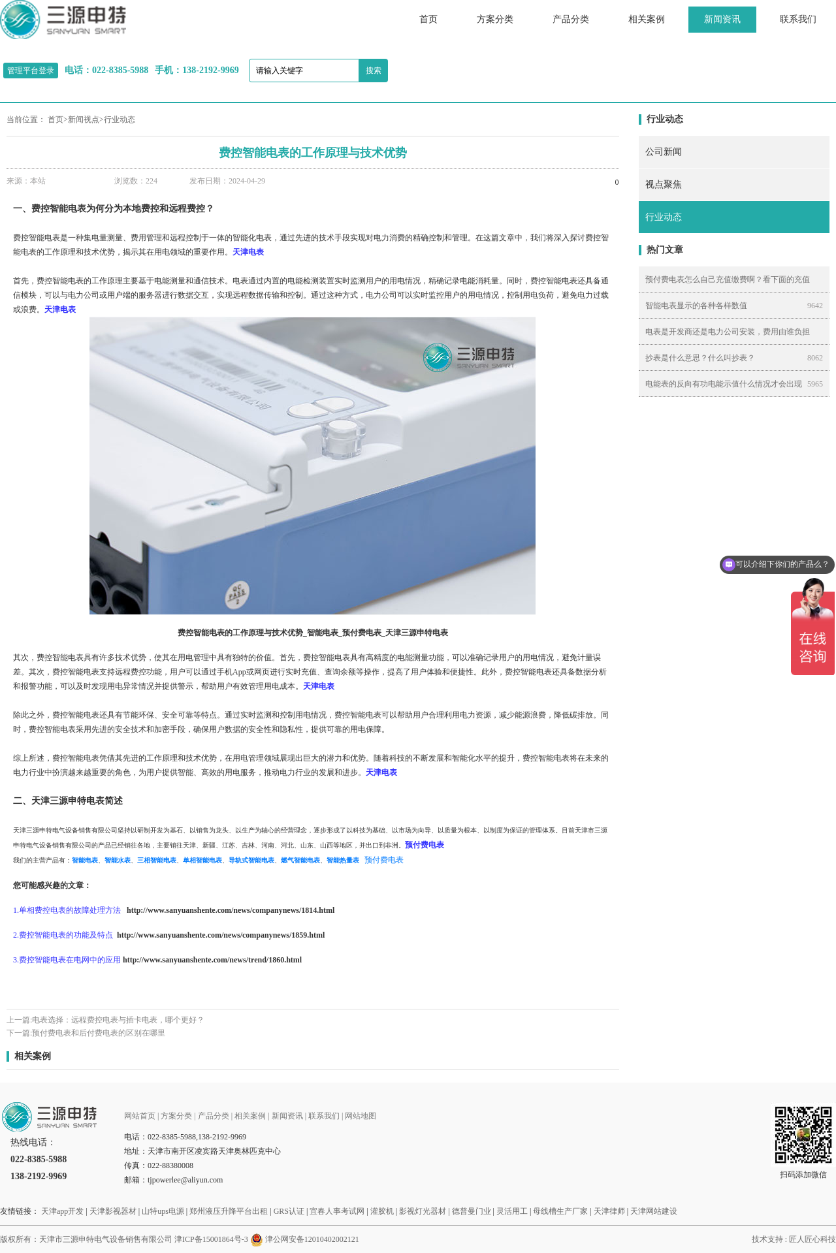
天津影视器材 (113, 1211)
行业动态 (119, 119)
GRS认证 (289, 1211)
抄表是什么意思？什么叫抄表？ (700, 357)
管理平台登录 (30, 70)
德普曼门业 (471, 1211)
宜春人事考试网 (337, 1211)
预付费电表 (384, 859)
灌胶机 (382, 1211)
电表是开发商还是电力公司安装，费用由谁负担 (727, 331)
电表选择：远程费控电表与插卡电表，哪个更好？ (118, 1019)
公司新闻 (663, 152)
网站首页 (139, 1115)
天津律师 (609, 1211)
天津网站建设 (653, 1211)
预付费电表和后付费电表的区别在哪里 (98, 1033)
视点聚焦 (663, 184)
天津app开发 (62, 1211)
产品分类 (571, 19)
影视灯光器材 (422, 1211)
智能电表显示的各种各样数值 (696, 305)
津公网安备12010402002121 (312, 1239)
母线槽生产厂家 (560, 1211)
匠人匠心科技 (812, 1239)
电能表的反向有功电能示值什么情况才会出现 (723, 384)
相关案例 (646, 19)
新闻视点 (83, 119)
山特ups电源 (163, 1211)
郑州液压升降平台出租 (228, 1211)
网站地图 (360, 1115)
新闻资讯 (722, 19)
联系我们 (798, 19)
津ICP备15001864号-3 (211, 1239)
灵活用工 (512, 1211)
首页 (428, 19)
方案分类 (495, 19)
